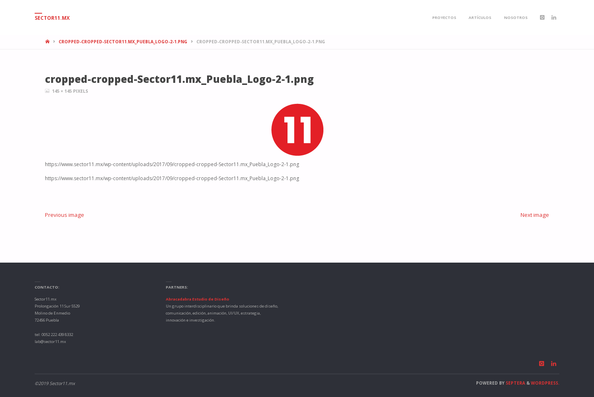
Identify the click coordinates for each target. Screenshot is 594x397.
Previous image (64, 214)
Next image (535, 214)
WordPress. (545, 383)
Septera (514, 383)
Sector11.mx (52, 17)
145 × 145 (62, 91)
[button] (297, 130)
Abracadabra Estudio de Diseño (197, 299)
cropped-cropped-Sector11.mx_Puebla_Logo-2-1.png (123, 42)
